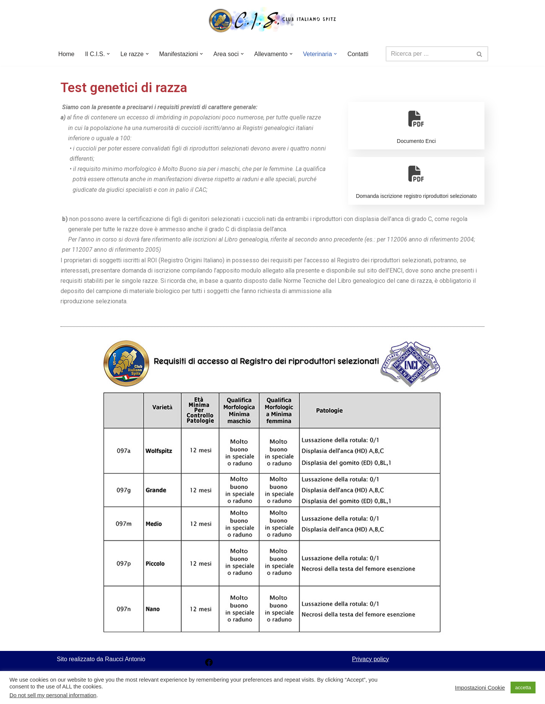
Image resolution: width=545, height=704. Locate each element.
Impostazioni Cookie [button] (480, 688)
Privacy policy (370, 659)
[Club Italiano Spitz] (272, 21)
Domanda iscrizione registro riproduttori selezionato (416, 180)
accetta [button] (523, 687)
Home (66, 54)
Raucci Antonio (125, 659)
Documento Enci (416, 125)
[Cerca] (428, 53)
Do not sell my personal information (53, 695)
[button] (108, 53)
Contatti (357, 54)
